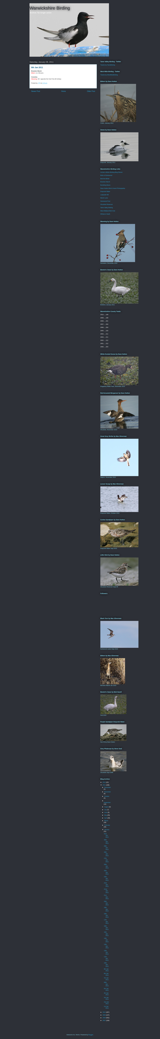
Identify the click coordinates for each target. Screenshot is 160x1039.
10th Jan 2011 (106, 964)
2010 (104, 1012)
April (106, 818)
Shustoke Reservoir (106, 204)
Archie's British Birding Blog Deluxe (111, 172)
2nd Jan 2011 (106, 1003)
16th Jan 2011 (106, 927)
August (106, 807)
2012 (104, 782)
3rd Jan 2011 (106, 998)
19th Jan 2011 (106, 909)
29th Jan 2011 (106, 847)
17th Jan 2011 (106, 921)
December (107, 787)
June (106, 812)
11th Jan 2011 (106, 958)
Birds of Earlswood (106, 175)
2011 (104, 785)
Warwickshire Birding (49, 8)
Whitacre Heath (105, 214)
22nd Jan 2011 (106, 890)
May (105, 815)
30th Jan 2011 (106, 841)
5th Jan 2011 (106, 989)
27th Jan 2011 (106, 859)
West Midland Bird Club (107, 211)
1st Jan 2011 (106, 1007)
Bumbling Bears (105, 185)
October (106, 796)
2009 (104, 1015)
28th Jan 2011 (106, 853)
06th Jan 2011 (106, 984)
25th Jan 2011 (106, 872)
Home (63, 91)
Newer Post (35, 91)
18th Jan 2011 (106, 915)
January (106, 829)
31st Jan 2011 (106, 835)
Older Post (91, 91)
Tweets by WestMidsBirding (109, 75)
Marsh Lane (104, 198)
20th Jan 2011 (106, 903)
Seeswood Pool (105, 201)
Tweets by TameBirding (107, 65)
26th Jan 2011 (106, 866)
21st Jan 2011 (106, 896)
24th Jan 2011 (106, 878)
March (106, 820)
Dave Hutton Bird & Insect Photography (112, 188)
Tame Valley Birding (106, 207)
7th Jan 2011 (106, 978)
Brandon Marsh (105, 182)
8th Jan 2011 (106, 974)
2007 (104, 1020)
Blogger (90, 1035)
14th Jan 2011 (106, 939)
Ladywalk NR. (104, 195)
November (107, 792)
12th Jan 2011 (106, 952)
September (107, 802)
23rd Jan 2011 (106, 884)
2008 (104, 1018)
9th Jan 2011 (106, 970)
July (105, 809)
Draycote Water (105, 191)
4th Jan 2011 (106, 994)
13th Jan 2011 (106, 946)
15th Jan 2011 (106, 933)
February (107, 825)
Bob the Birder (104, 178)
